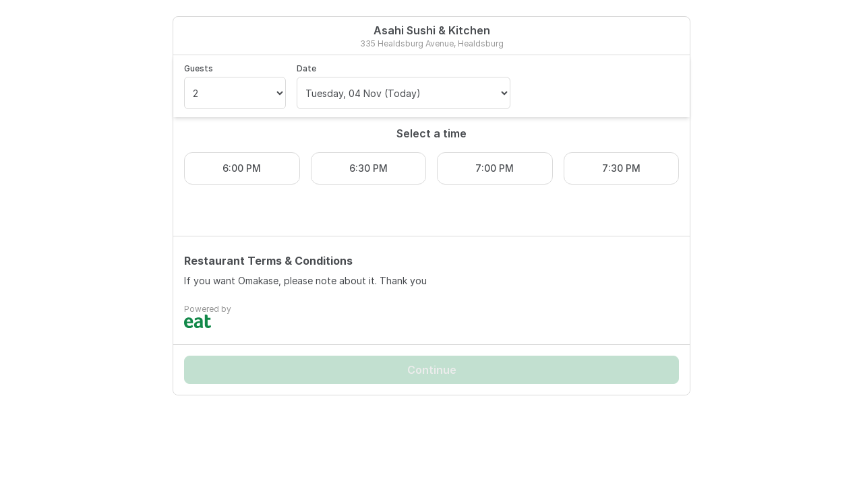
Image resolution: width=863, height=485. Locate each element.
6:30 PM (368, 168)
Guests (198, 68)
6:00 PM (241, 168)
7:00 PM (494, 168)
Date (306, 68)
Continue (431, 370)
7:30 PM (621, 168)
